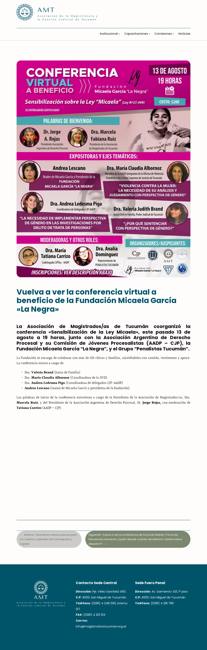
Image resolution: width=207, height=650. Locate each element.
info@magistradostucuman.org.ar (101, 626)
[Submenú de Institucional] (119, 34)
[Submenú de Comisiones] (173, 34)
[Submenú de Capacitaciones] (149, 34)
